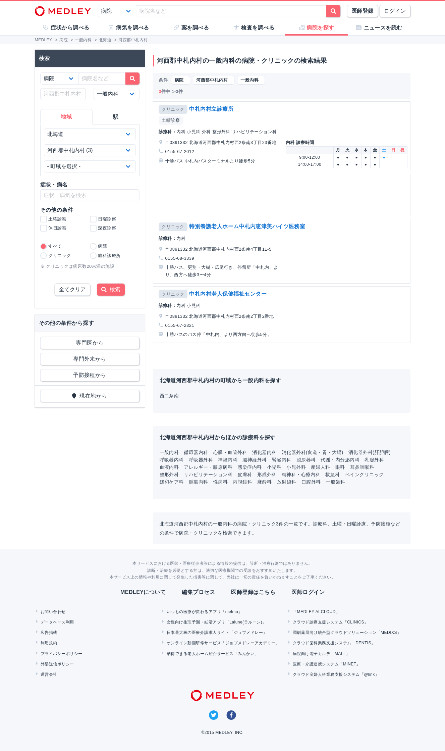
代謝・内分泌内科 (340, 459)
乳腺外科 (374, 459)
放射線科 (286, 482)
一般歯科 (335, 482)
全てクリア (72, 289)
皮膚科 (244, 474)
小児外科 (296, 467)
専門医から (89, 343)
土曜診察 (171, 120)
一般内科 (169, 452)
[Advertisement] (283, 195)
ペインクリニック (364, 474)
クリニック (173, 109)
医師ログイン (308, 592)
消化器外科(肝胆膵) (369, 452)
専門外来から (89, 359)
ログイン (395, 11)
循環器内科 (196, 452)
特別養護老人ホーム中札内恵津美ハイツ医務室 (247, 226)
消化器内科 (264, 452)
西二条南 (169, 395)
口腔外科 (311, 482)
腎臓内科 (281, 459)
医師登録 (362, 11)
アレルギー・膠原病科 (208, 467)
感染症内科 (249, 467)
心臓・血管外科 (230, 452)
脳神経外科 (254, 459)
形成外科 (267, 474)
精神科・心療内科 (301, 474)
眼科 (340, 467)
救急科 (332, 474)
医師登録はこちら (253, 592)
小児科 (274, 467)
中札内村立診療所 (211, 109)
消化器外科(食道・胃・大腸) (312, 452)
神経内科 (227, 459)
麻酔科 (264, 482)
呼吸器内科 (172, 459)
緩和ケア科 (172, 482)
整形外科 (169, 474)
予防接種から (89, 375)
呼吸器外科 (201, 459)
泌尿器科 (306, 459)
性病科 (220, 482)
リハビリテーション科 (208, 474)
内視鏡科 (242, 482)
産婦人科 (320, 467)
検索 (110, 289)
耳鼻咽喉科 (362, 467)
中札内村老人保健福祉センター (228, 294)
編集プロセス (198, 592)
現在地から (89, 396)
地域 (66, 116)
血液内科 (169, 467)
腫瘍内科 (198, 482)
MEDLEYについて (143, 592)
